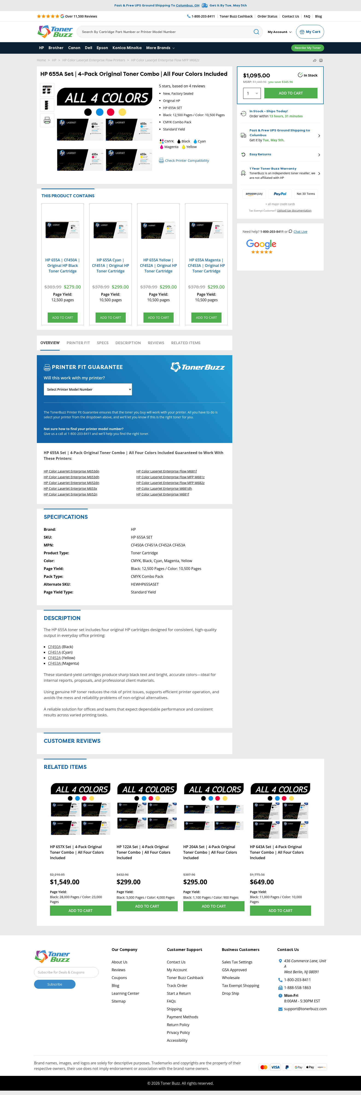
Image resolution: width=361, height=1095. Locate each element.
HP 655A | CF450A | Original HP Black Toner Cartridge (62, 265)
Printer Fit (78, 343)
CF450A (54, 647)
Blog (318, 16)
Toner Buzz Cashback (236, 16)
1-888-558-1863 (297, 988)
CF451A (54, 652)
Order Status (267, 16)
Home (41, 60)
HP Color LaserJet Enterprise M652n (70, 495)
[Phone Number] (201, 16)
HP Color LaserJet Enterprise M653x (70, 489)
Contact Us (290, 16)
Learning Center (125, 993)
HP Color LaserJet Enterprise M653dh (71, 477)
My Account (279, 32)
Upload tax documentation (294, 211)
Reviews (156, 343)
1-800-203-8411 (297, 980)
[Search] (169, 32)
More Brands (160, 47)
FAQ (307, 16)
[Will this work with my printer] (88, 390)
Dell (88, 47)
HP (41, 47)
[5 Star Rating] (67, 16)
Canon (74, 47)
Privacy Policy (178, 1033)
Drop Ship (230, 993)
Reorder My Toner (308, 48)
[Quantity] (252, 93)
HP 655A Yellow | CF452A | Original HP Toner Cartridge (158, 265)
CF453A (55, 664)
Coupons (119, 978)
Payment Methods (182, 1017)
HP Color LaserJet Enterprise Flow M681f (166, 472)
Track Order (177, 986)
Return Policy (178, 1025)
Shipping (174, 1009)
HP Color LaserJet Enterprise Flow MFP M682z (165, 60)
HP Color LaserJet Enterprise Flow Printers (93, 60)
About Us (120, 962)
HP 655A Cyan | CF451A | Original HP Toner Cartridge (110, 265)
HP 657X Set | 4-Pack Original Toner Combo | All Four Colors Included (77, 853)
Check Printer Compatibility (184, 160)
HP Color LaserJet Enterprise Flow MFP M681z (170, 477)
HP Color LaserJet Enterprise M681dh (164, 489)
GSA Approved (234, 970)
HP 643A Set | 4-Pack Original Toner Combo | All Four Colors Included (277, 853)
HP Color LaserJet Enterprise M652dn (71, 483)
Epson (102, 47)
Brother (56, 47)
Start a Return (179, 993)
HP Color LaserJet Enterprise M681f (162, 495)
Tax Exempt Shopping (240, 986)
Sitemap (119, 1001)
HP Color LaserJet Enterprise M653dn (71, 472)
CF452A (54, 658)
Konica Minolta (127, 47)
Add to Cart (63, 318)
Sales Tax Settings (237, 962)
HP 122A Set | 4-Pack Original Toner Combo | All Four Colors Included (143, 853)
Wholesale (231, 978)
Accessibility (177, 1040)
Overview (50, 343)
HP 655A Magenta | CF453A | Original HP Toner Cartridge (206, 265)
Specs (102, 343)
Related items (185, 343)
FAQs (171, 1001)
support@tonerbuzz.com (305, 1009)
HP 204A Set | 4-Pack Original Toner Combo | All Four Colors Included (210, 853)
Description (128, 343)
